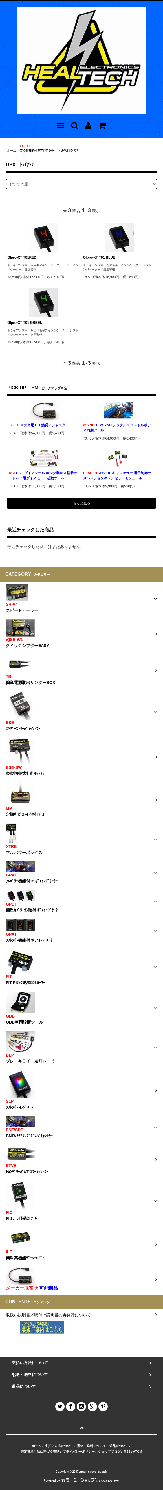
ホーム (11, 150)
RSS (127, 1451)
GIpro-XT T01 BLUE (99, 257)
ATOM (137, 1451)
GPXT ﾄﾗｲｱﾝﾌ (69, 150)
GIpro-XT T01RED (21, 257)
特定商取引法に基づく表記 (40, 1451)
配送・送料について (91, 1446)
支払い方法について (59, 1446)
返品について (119, 1446)
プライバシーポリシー (79, 1451)
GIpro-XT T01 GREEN (24, 323)
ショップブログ (109, 1451)
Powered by (81, 1480)
